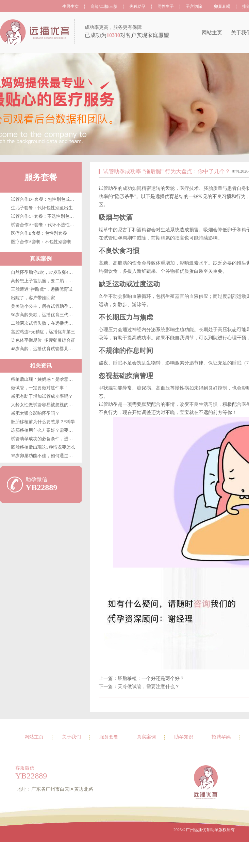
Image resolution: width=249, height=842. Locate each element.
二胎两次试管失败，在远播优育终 (44, 323)
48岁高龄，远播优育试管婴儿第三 (44, 348)
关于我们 (71, 736)
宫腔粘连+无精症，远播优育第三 (43, 331)
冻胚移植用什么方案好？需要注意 (44, 430)
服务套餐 (40, 177)
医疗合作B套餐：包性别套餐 (39, 233)
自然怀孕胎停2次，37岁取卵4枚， (44, 272)
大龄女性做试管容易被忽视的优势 (44, 404)
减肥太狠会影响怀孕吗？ (35, 413)
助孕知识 (183, 736)
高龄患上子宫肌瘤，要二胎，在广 (44, 280)
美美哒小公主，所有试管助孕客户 (44, 306)
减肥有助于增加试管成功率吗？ (42, 396)
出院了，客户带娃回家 (33, 297)
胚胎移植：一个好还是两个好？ (151, 678)
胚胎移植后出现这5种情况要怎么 (43, 447)
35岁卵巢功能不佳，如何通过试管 (44, 455)
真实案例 (146, 736)
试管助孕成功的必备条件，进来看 (44, 438)
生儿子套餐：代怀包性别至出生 (42, 207)
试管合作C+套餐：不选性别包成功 (44, 216)
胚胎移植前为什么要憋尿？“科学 (43, 421)
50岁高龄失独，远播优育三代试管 (44, 314)
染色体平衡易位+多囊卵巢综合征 (43, 340)
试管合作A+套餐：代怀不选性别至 (45, 224)
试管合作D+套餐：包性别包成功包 (45, 199)
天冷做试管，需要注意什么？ (149, 686)
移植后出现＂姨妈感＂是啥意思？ (44, 379)
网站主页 (212, 32)
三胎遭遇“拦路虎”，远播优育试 (41, 289)
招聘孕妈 (221, 736)
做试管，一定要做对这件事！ (39, 387)
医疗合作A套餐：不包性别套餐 (41, 241)
